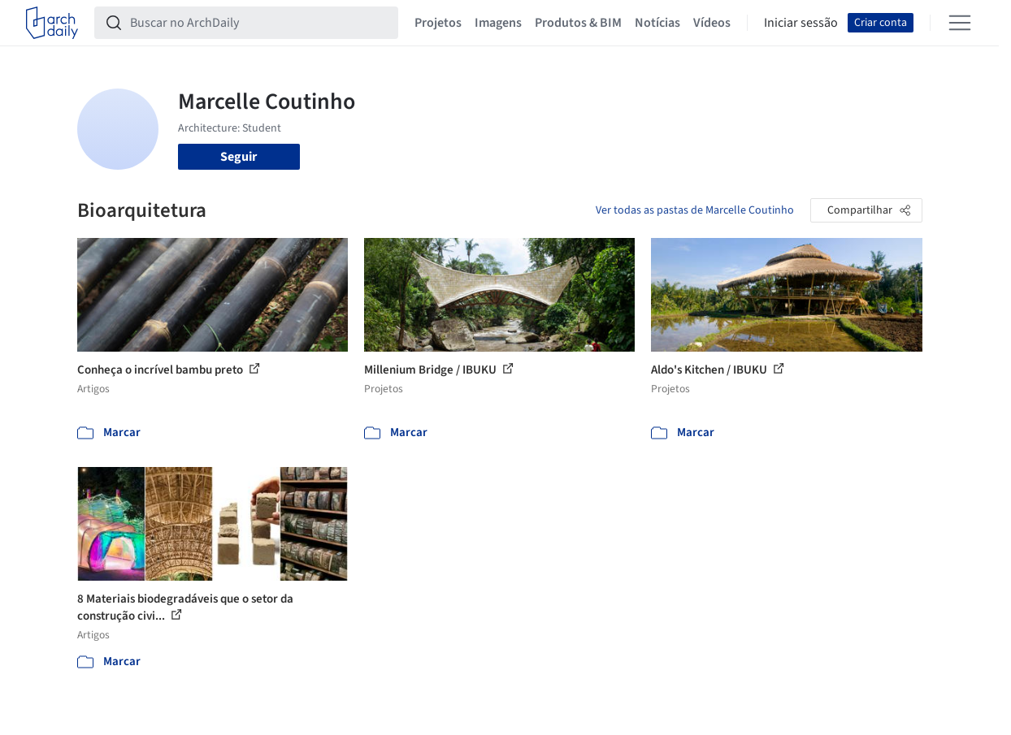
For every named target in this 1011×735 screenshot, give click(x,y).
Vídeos (712, 23)
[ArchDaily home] (52, 22)
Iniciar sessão (801, 23)
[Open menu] (960, 23)
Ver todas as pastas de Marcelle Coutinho (695, 210)
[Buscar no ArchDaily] (259, 22)
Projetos (438, 23)
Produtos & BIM (578, 23)
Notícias (657, 23)
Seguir (238, 157)
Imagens (498, 23)
